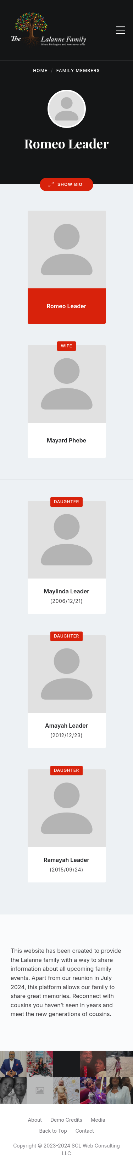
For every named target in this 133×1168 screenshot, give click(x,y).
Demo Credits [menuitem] (66, 1120)
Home (40, 70)
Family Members (78, 70)
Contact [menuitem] (85, 1131)
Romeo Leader (66, 306)
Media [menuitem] (98, 1120)
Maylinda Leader (66, 591)
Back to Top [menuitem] (53, 1131)
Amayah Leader (66, 725)
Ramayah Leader (66, 859)
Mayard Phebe (66, 440)
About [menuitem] (34, 1120)
